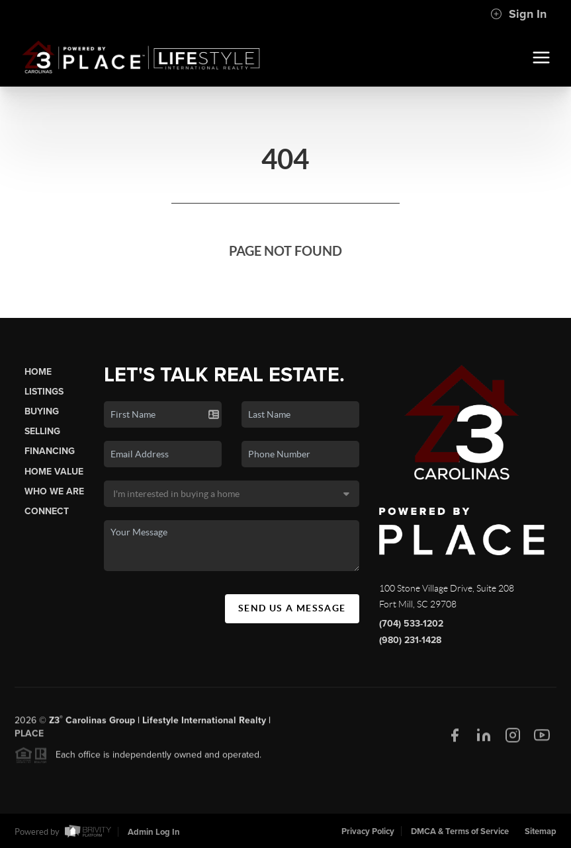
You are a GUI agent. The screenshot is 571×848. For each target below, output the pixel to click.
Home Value (53, 471)
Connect (46, 511)
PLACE (29, 736)
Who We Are (54, 491)
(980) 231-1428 (410, 640)
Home (38, 371)
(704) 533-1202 (411, 623)
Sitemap (540, 831)
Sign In (518, 13)
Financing (49, 451)
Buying (41, 411)
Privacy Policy (367, 831)
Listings (44, 391)
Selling (42, 431)
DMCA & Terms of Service (460, 831)
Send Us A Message (292, 608)
